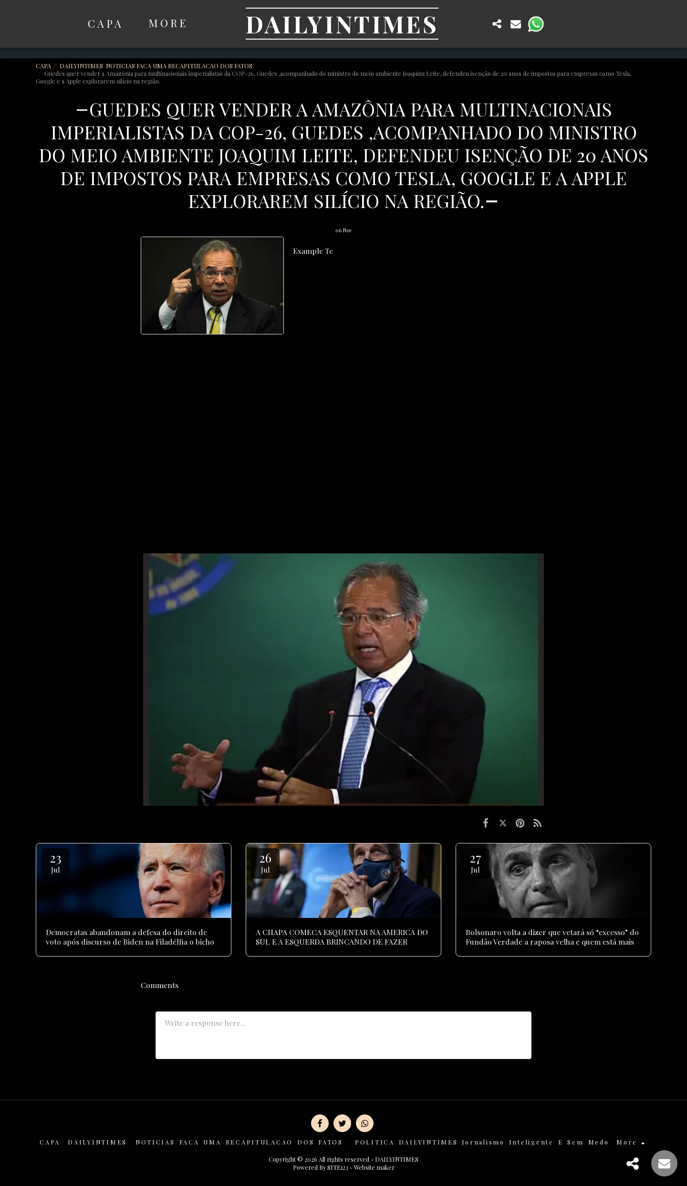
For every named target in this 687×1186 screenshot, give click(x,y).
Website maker (374, 1167)
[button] (478, 23)
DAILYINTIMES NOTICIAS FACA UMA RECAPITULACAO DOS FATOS (157, 66)
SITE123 (337, 1167)
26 (265, 861)
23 (55, 861)
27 (475, 861)
